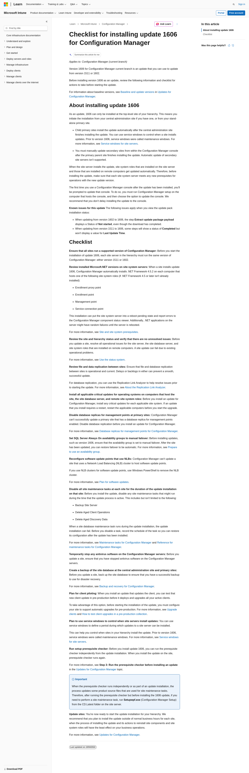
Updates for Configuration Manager (96, 669)
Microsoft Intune (89, 24)
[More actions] (177, 24)
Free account (236, 13)
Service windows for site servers (119, 143)
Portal (221, 13)
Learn (72, 24)
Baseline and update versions (137, 92)
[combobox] (25, 28)
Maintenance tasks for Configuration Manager (125, 542)
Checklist (207, 34)
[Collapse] (46, 21)
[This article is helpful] (229, 45)
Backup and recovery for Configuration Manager (126, 586)
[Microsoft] (6, 4)
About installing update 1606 (218, 30)
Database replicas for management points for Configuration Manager (138, 431)
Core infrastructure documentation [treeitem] (23, 35)
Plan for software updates (113, 482)
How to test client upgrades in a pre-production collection (114, 614)
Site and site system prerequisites (118, 332)
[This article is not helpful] (233, 45)
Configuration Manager (113, 24)
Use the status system (112, 359)
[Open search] (233, 4)
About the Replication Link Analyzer (145, 387)
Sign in (241, 4)
